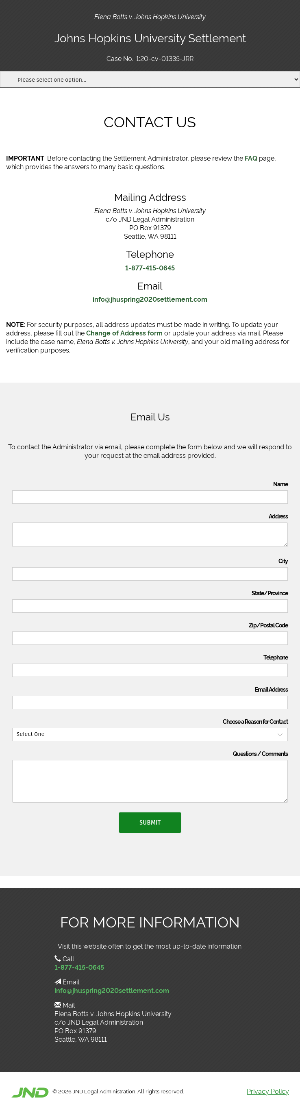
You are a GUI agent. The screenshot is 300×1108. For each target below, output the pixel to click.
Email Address (271, 689)
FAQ (251, 157)
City (283, 561)
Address (278, 516)
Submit (150, 822)
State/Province (270, 593)
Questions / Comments (260, 753)
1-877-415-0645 (150, 267)
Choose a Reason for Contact (255, 721)
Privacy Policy (268, 1090)
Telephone (275, 657)
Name (280, 484)
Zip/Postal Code (268, 625)
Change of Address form (124, 332)
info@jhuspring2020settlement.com (150, 298)
